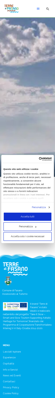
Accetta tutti (27, 216)
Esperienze (9, 357)
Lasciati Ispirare (12, 351)
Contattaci (9, 381)
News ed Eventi (12, 375)
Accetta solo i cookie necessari (27, 236)
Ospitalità (8, 363)
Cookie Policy (11, 393)
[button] (38, 8)
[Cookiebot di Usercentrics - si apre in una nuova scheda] (39, 159)
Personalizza (39, 207)
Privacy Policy (11, 387)
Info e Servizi (10, 369)
